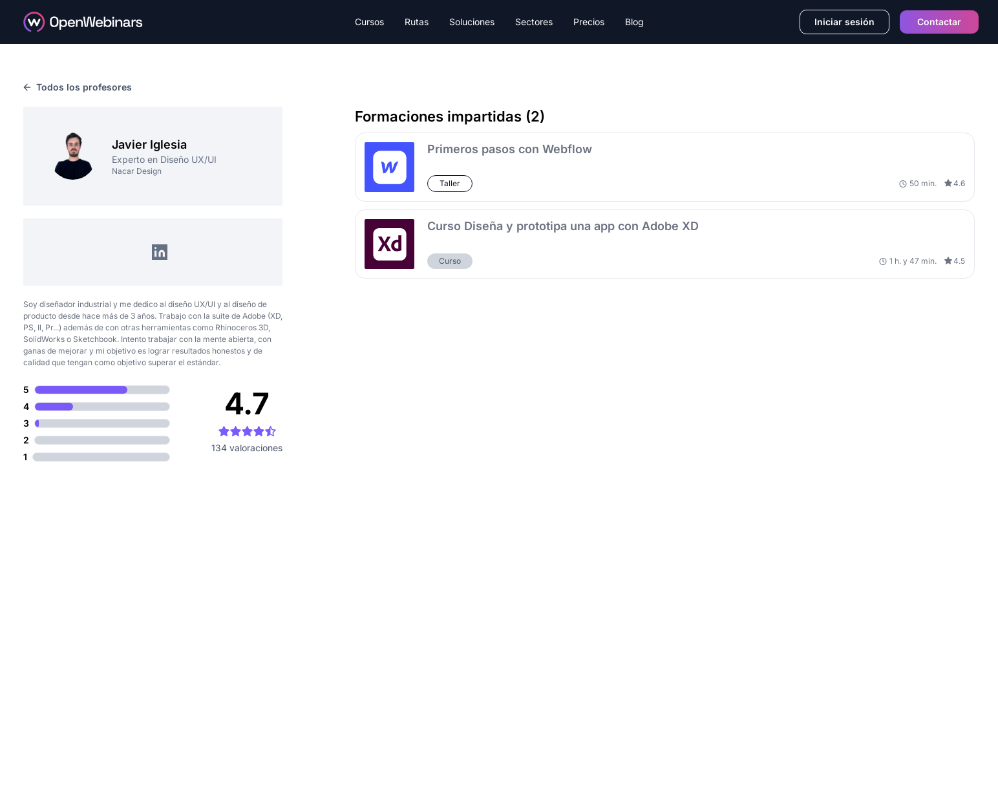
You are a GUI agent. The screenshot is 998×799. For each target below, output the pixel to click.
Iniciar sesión (844, 21)
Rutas (417, 21)
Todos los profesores (77, 86)
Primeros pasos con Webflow (509, 149)
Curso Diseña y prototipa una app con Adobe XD (563, 226)
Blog (634, 21)
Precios (588, 21)
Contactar (939, 21)
